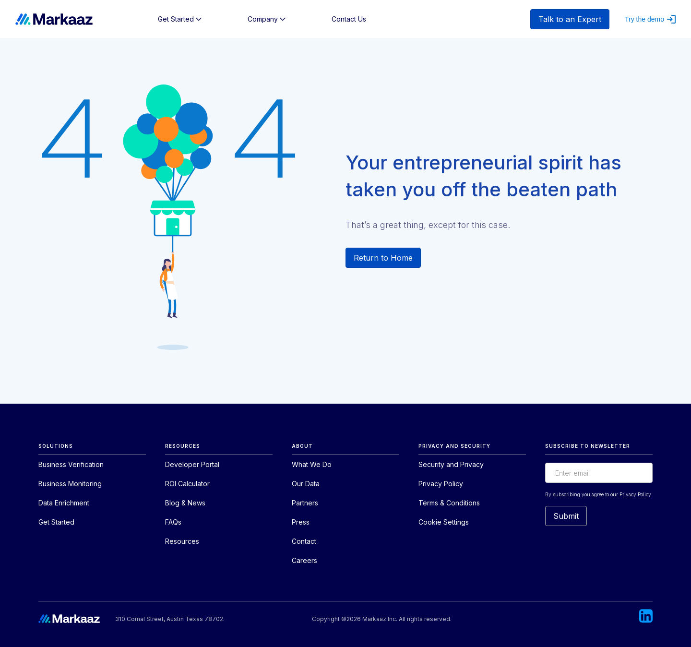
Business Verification (71, 464)
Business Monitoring (70, 483)
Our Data (306, 483)
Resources (182, 541)
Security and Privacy (451, 464)
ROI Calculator (187, 483)
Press (301, 522)
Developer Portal (192, 464)
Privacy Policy (440, 483)
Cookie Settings (443, 522)
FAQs (173, 522)
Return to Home (383, 258)
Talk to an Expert (569, 19)
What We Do (312, 464)
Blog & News (185, 503)
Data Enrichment (63, 503)
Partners (305, 503)
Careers (304, 560)
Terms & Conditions (449, 503)
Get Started (56, 522)
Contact (304, 541)
